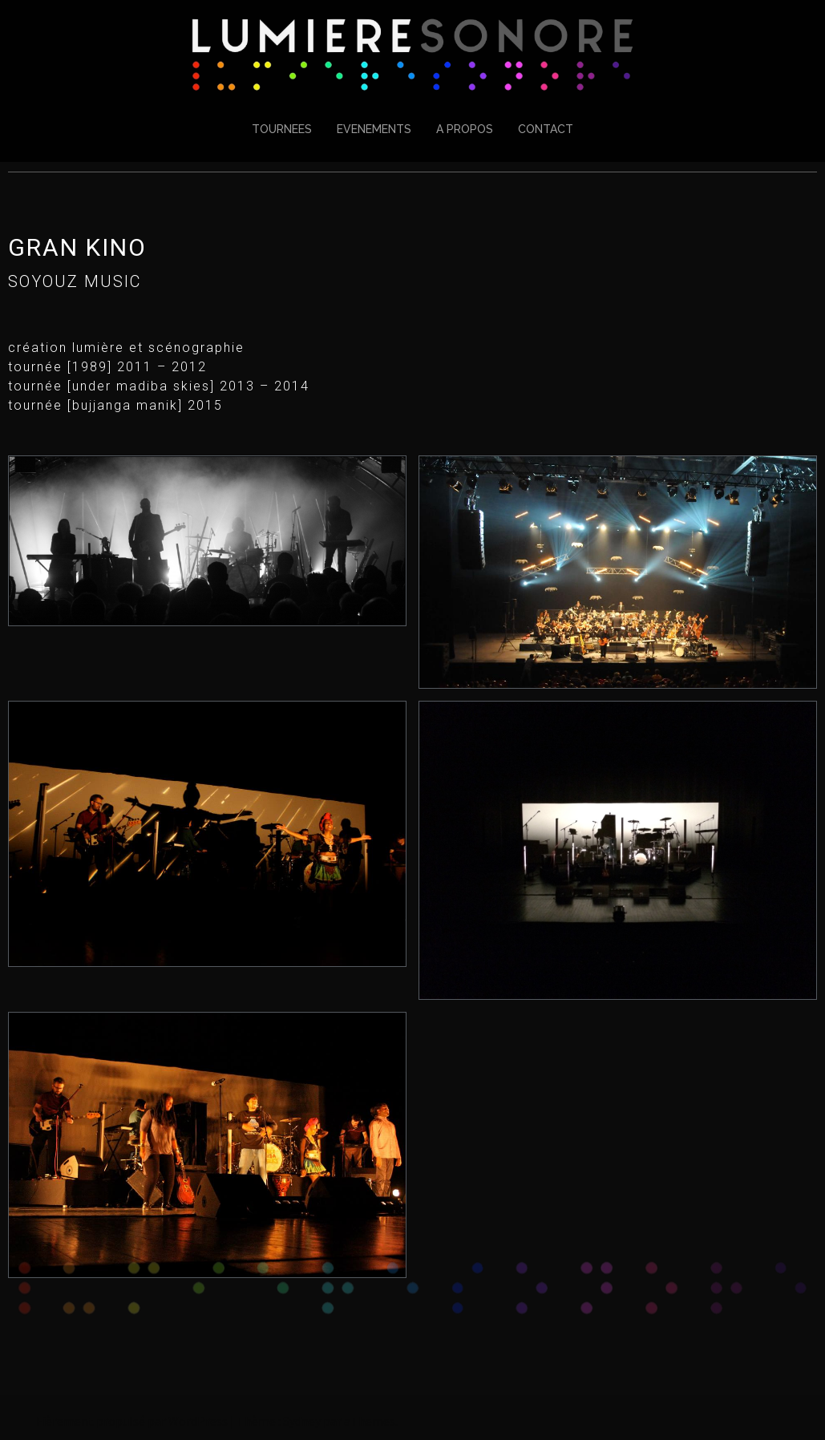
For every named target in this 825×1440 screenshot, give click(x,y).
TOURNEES (282, 129)
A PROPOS (464, 129)
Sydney (302, 1421)
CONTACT (545, 129)
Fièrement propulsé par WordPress (132, 1421)
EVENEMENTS (374, 129)
